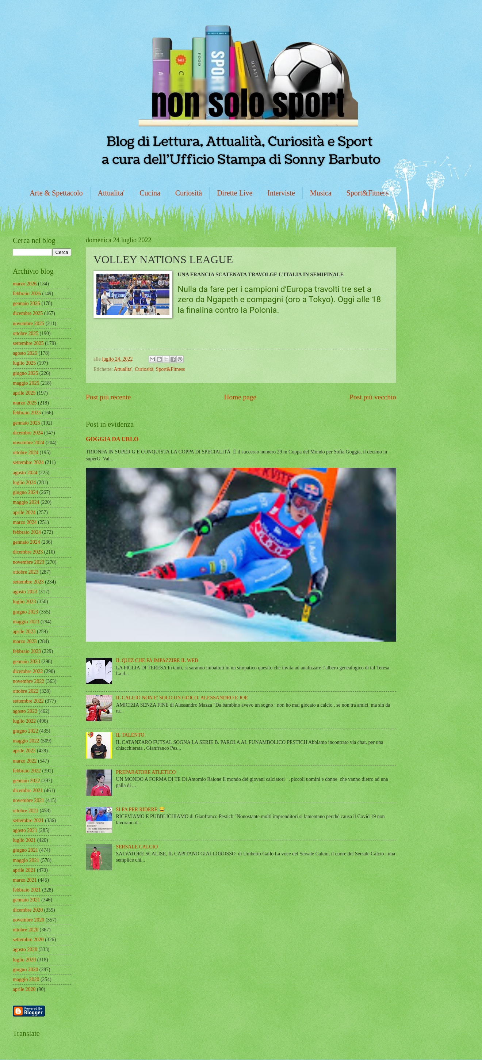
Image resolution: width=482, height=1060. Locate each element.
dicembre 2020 (28, 910)
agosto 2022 (25, 711)
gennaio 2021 (26, 900)
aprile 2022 (24, 750)
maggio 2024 (26, 502)
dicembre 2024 (28, 433)
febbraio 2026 (27, 293)
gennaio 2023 (26, 661)
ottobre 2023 (25, 572)
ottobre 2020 (25, 929)
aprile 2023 (24, 631)
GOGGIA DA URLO (112, 439)
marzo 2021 (25, 880)
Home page (240, 397)
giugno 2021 (25, 850)
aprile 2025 (24, 393)
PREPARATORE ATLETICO (146, 772)
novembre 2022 (28, 681)
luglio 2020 (24, 959)
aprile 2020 (24, 989)
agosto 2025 (25, 353)
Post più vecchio (372, 397)
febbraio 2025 (27, 412)
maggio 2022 (26, 741)
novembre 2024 (28, 442)
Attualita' (111, 193)
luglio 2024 (24, 482)
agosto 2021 (25, 830)
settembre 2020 (28, 939)
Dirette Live (234, 193)
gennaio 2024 (26, 542)
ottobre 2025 (25, 333)
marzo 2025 (25, 403)
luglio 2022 (24, 721)
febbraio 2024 (27, 532)
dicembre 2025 (28, 313)
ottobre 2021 (25, 810)
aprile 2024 (24, 512)
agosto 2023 (25, 591)
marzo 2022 (25, 761)
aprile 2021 (24, 870)
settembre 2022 (28, 701)
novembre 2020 (28, 920)
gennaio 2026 (26, 303)
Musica (321, 193)
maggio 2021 (26, 860)
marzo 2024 (25, 522)
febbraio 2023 (27, 651)
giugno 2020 (25, 969)
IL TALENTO (130, 735)
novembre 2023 (28, 562)
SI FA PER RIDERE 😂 (140, 809)
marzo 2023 (25, 641)
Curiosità (188, 193)
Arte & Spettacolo (56, 193)
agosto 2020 (25, 949)
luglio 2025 (24, 363)
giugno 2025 (25, 373)
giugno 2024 (25, 492)
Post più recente (108, 397)
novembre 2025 (28, 323)
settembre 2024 (28, 462)
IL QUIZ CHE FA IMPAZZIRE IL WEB (157, 660)
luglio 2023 (24, 601)
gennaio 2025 (26, 423)
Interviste (281, 193)
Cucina (149, 193)
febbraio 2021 (27, 890)
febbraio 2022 (27, 771)
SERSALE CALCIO (137, 847)
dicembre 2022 (28, 671)
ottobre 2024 (25, 452)
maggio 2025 (26, 383)
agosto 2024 (25, 472)
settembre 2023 (28, 582)
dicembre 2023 (28, 552)
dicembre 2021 (28, 790)
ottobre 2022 (25, 691)
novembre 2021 (28, 800)
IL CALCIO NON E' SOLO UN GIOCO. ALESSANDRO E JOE (182, 697)
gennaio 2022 (26, 780)
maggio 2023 (26, 621)
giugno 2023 (25, 612)
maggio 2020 (26, 979)
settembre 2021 (28, 820)
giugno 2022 (25, 731)
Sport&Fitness (368, 193)
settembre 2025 (28, 343)
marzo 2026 (25, 283)
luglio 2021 (24, 840)
